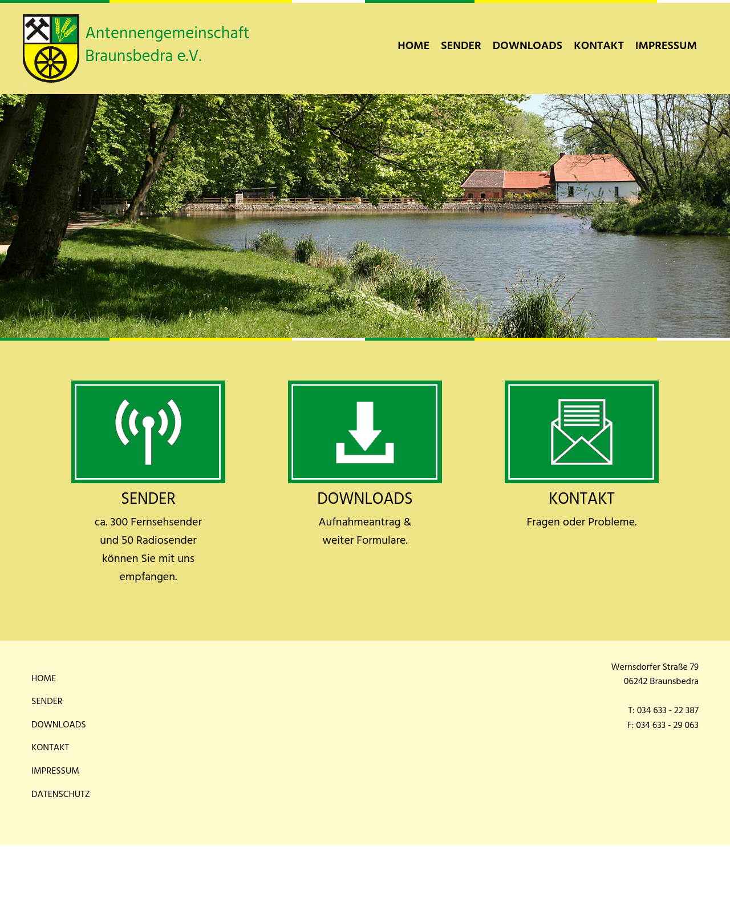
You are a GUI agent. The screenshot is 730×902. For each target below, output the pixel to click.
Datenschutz (60, 794)
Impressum (666, 46)
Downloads (527, 46)
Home (413, 46)
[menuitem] (413, 46)
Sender (461, 46)
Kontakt (599, 46)
